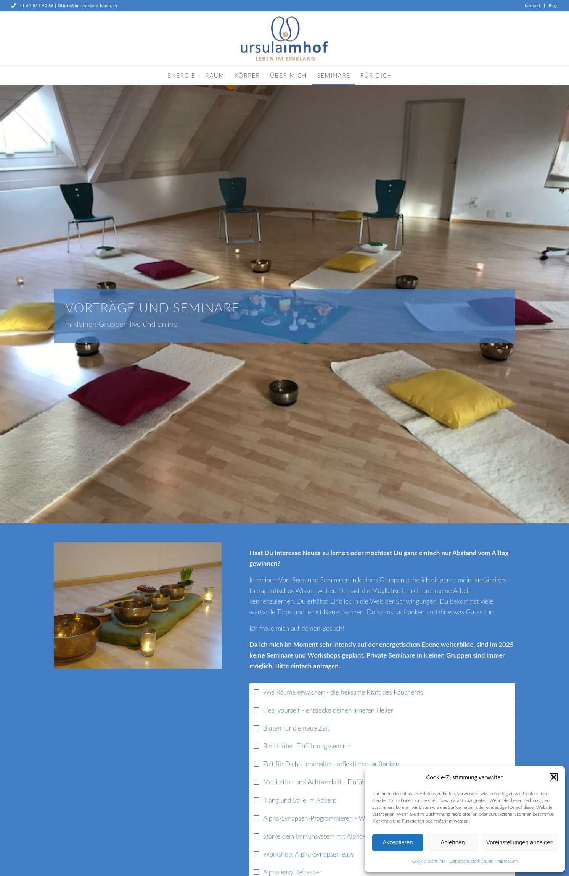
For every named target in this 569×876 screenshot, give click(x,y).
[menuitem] (533, 6)
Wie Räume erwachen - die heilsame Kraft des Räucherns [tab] (338, 692)
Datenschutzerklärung (470, 861)
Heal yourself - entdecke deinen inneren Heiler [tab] (323, 710)
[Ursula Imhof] (284, 38)
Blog (553, 5)
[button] (554, 777)
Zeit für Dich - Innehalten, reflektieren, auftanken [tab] (326, 764)
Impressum (507, 861)
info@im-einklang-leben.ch (90, 5)
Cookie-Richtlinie (428, 861)
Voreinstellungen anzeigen (519, 842)
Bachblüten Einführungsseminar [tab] (303, 746)
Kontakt (532, 5)
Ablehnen (452, 842)
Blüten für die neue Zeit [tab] (292, 728)
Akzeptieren (398, 842)
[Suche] (402, 75)
